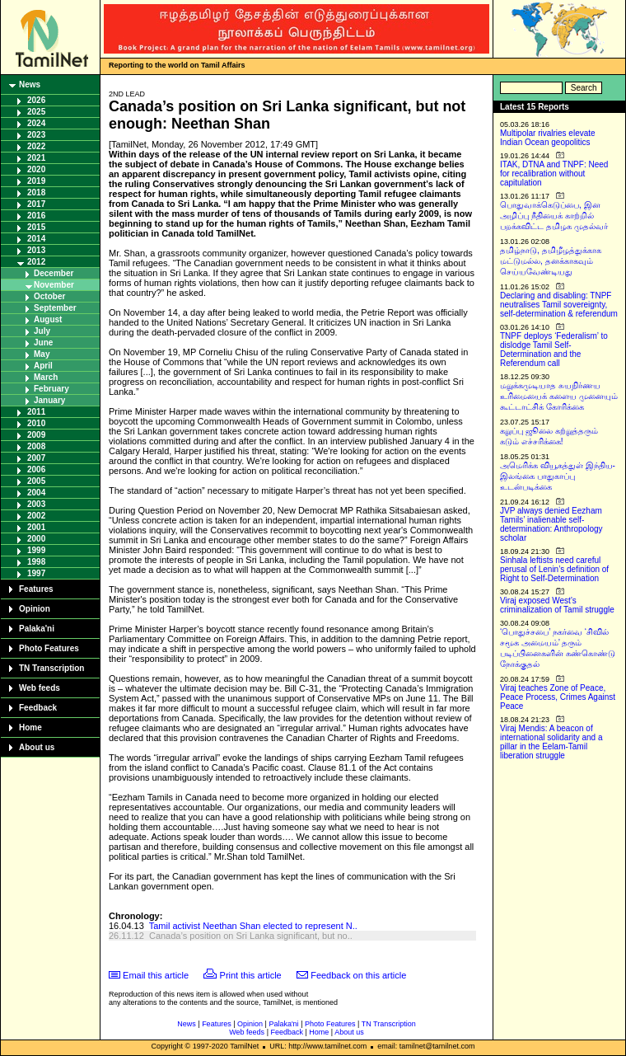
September (55, 307)
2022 (36, 146)
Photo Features (49, 648)
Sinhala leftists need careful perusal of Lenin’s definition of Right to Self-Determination (554, 569)
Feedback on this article (358, 975)
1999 (36, 550)
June (43, 342)
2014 (36, 238)
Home (30, 727)
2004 (36, 492)
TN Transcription (51, 668)
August (48, 319)
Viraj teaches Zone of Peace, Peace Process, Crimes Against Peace (557, 697)
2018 (36, 192)
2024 (36, 123)
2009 (36, 434)
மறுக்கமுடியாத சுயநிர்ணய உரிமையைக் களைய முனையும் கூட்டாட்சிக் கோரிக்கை (559, 396)
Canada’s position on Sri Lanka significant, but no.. (251, 936)
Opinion (34, 608)
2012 (36, 261)
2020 (36, 169)
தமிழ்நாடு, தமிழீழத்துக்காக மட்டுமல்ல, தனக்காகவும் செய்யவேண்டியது (550, 261)
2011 (36, 411)
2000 (36, 538)
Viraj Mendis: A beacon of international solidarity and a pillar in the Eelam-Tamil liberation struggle (551, 742)
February (51, 388)
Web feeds (39, 687)
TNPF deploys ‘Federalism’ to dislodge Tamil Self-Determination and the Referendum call (554, 349)
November (54, 284)
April (43, 365)
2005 (36, 481)
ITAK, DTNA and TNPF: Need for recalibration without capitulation (554, 173)
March (46, 377)
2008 (36, 446)
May (41, 354)
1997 (36, 573)
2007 (36, 457)
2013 (36, 250)
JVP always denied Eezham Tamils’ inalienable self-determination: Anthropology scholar (551, 524)
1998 (36, 561)
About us (36, 747)
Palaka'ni (36, 628)
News (29, 84)
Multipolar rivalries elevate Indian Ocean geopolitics (548, 138)
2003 (36, 504)
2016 (36, 215)
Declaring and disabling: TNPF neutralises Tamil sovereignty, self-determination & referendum (559, 304)
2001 (36, 527)
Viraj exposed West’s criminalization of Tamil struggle (557, 605)
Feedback (38, 707)
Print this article (251, 975)
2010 (36, 423)
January (49, 400)
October (49, 296)
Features (36, 589)
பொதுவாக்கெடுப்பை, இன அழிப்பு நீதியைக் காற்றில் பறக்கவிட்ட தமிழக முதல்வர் (554, 215)
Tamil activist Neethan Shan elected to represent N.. (253, 926)
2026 (36, 100)
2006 (36, 469)
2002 (36, 515)
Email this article (156, 975)
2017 (36, 204)
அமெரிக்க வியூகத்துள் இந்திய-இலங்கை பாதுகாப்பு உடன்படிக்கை (557, 476)
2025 (36, 111)
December (53, 273)
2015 (36, 227)
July (42, 331)
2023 (36, 134)
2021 (36, 157)
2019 (36, 180)
